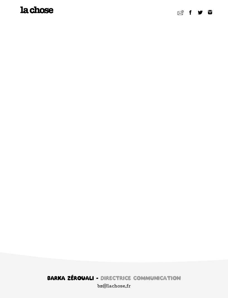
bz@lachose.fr (114, 286)
